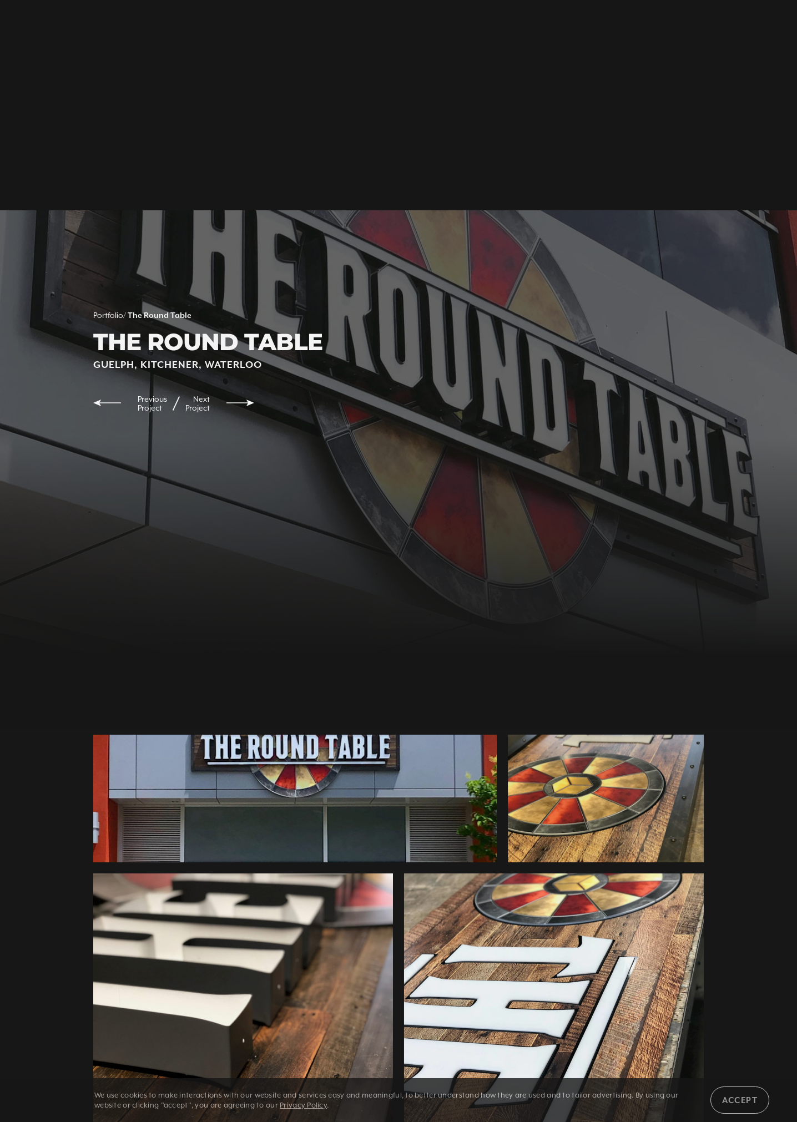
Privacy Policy (303, 1105)
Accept (740, 1100)
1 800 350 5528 (172, 26)
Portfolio (108, 315)
